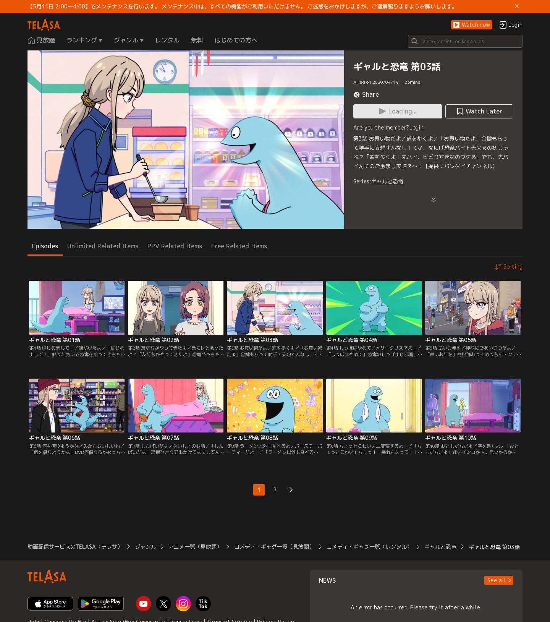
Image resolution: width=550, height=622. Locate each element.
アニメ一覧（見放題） (195, 546)
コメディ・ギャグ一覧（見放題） (274, 546)
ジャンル (145, 546)
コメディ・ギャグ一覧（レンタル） (369, 546)
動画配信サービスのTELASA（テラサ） (75, 546)
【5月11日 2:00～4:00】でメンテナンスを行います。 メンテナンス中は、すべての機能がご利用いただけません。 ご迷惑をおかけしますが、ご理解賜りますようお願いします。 (242, 6)
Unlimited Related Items (102, 246)
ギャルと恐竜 (387, 181)
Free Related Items (239, 246)
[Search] (465, 41)
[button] (471, 25)
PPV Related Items (174, 246)
